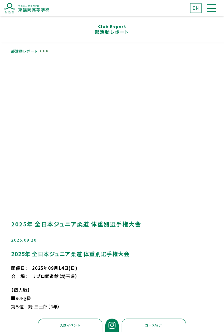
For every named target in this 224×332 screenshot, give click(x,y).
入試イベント (70, 325)
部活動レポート (24, 50)
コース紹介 (154, 325)
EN (195, 8)
